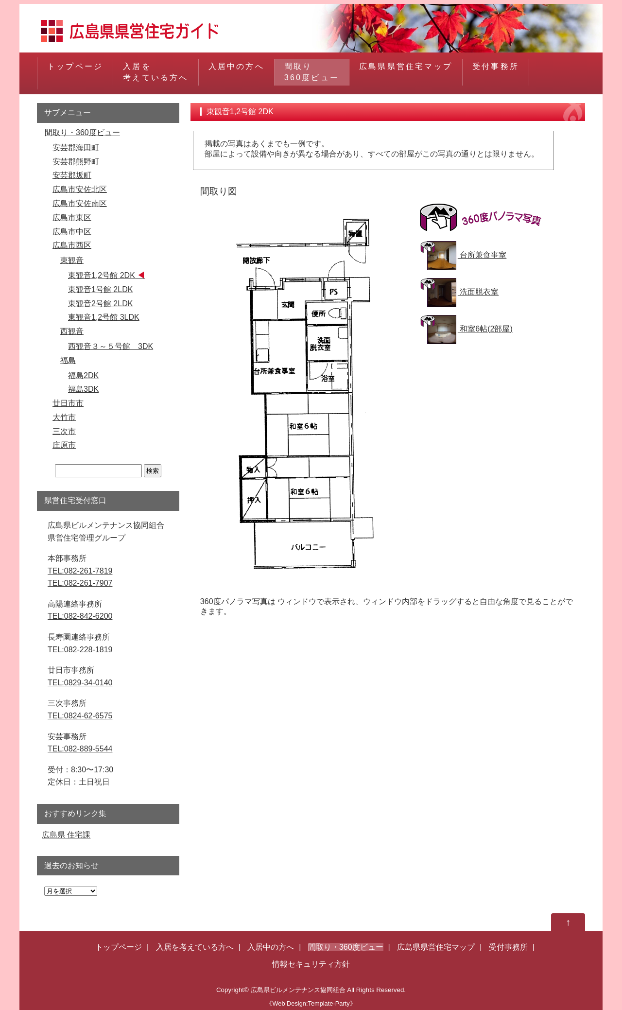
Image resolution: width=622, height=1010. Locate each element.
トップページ (75, 71)
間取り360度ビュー (311, 71)
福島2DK (83, 375)
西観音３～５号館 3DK (110, 346)
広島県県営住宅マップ (405, 71)
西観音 (72, 331)
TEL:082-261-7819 (80, 571)
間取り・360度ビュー (82, 132)
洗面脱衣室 (463, 292)
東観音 (72, 260)
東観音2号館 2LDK (100, 303)
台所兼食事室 (466, 255)
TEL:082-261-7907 (80, 583)
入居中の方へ (236, 71)
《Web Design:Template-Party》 (311, 1003)
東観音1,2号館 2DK (101, 275)
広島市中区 (71, 231)
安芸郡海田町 (75, 147)
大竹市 (64, 417)
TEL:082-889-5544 (80, 749)
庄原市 (64, 445)
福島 (68, 360)
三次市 (64, 431)
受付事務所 (495, 71)
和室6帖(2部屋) (470, 329)
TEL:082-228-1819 (80, 649)
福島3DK (83, 389)
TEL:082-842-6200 (80, 616)
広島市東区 (71, 217)
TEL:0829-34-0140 (80, 683)
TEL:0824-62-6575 (80, 716)
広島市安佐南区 (79, 203)
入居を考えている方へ (155, 71)
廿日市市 (68, 403)
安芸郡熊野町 (75, 161)
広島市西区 (71, 245)
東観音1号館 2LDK (100, 289)
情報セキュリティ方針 (311, 964)
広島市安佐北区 (79, 189)
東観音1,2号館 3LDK (103, 317)
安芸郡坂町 (71, 175)
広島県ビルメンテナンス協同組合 (298, 989)
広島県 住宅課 (66, 835)
